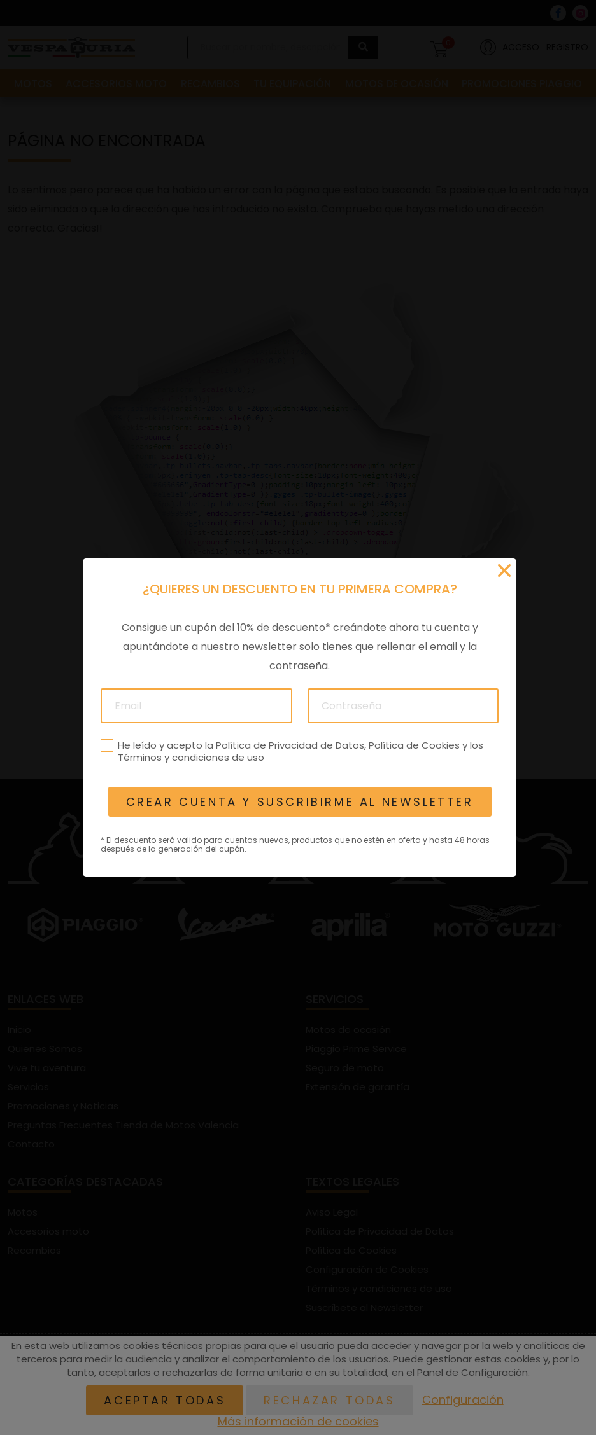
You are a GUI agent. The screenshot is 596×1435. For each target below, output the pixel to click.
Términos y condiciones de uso (190, 757)
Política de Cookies (413, 745)
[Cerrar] (504, 570)
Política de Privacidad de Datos (289, 745)
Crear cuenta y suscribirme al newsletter (299, 802)
